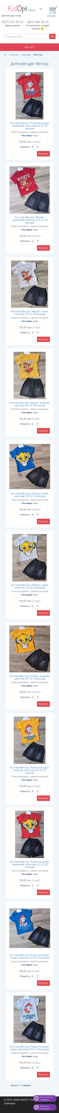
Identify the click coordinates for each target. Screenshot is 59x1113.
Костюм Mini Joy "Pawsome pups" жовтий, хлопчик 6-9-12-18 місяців (30, 770)
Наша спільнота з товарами (46, 1098)
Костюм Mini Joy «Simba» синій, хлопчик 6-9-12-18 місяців (30, 495)
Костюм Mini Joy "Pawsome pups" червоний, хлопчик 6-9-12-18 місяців (30, 125)
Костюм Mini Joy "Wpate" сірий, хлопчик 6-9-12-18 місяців (29, 313)
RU (41, 8)
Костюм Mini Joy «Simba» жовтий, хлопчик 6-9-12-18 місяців (29, 677)
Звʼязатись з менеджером (45, 1107)
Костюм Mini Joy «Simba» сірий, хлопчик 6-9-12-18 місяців (30, 586)
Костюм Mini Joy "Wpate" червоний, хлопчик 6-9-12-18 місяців (29, 220)
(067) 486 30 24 (37, 22)
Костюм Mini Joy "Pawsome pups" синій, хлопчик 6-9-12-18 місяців (30, 956)
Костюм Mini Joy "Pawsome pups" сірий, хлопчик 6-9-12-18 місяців (30, 1048)
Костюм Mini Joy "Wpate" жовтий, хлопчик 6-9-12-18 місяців (30, 404)
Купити (43, 153)
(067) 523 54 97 (12, 22)
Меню (29, 47)
